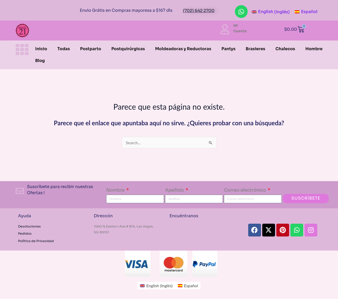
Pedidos (25, 234)
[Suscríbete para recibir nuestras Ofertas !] (20, 191)
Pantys (229, 48)
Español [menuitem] (309, 11)
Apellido (175, 190)
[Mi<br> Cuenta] (225, 29)
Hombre (313, 48)
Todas (63, 48)
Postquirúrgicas (128, 48)
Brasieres (255, 48)
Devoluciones (29, 226)
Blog (40, 60)
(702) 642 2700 (198, 10)
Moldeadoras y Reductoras (183, 48)
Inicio (41, 48)
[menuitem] (270, 12)
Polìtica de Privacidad (36, 241)
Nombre (115, 190)
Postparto (90, 48)
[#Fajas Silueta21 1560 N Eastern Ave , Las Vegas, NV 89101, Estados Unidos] (202, 234)
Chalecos (285, 48)
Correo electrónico (245, 190)
